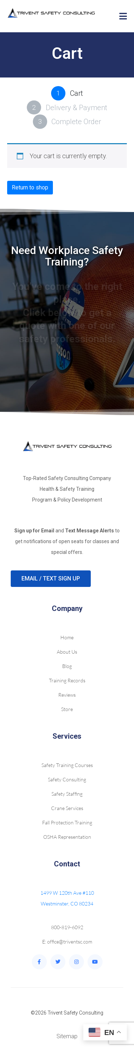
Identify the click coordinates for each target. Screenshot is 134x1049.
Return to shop (30, 187)
